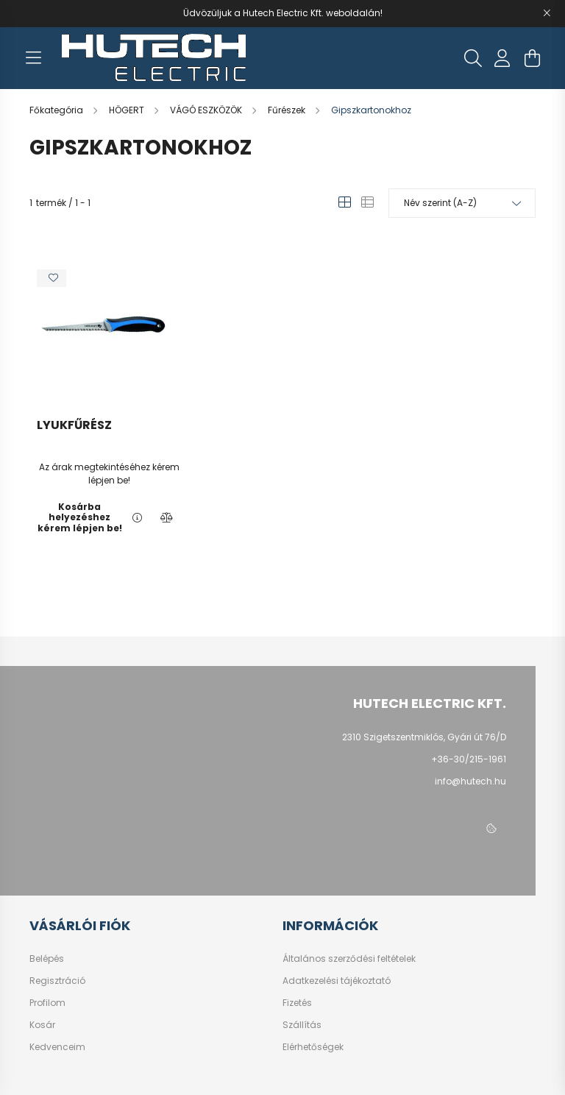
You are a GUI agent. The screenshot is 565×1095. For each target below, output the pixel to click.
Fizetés (297, 1003)
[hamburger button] (33, 58)
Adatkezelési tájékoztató (336, 981)
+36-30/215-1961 (468, 759)
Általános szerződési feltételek (349, 959)
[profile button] (502, 58)
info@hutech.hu (470, 781)
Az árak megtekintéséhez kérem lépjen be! (109, 473)
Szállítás (301, 1025)
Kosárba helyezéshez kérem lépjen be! (80, 518)
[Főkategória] (57, 110)
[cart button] (532, 58)
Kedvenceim (57, 1047)
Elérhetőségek (313, 1047)
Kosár (42, 1025)
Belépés (46, 959)
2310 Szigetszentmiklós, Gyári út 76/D (424, 737)
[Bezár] (547, 13)
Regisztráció (57, 981)
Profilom (47, 1003)
